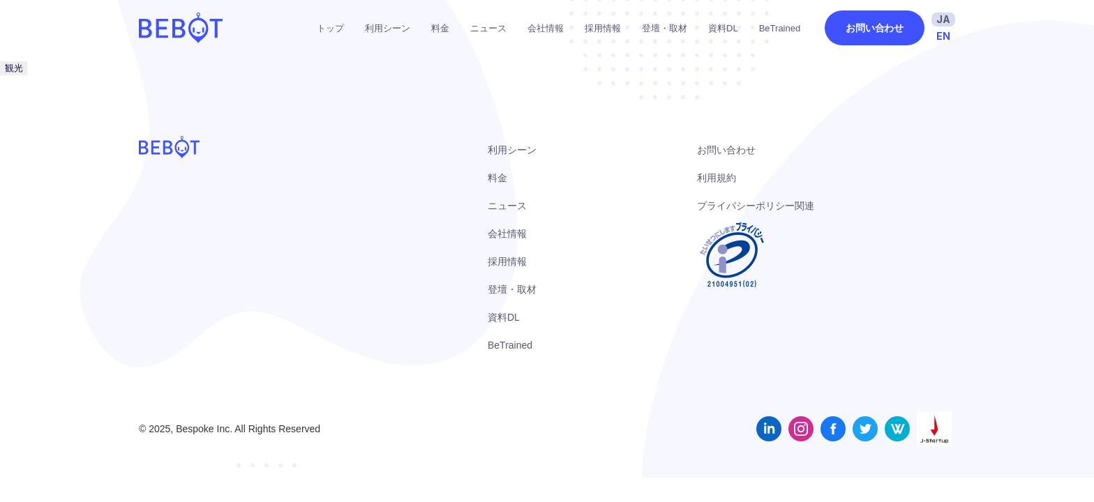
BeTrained (780, 28)
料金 (440, 28)
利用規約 (716, 177)
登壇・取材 (664, 28)
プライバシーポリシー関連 (755, 205)
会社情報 (545, 28)
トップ (330, 28)
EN (943, 36)
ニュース (488, 28)
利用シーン (387, 28)
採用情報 (603, 28)
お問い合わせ (875, 27)
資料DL (723, 28)
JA (943, 19)
